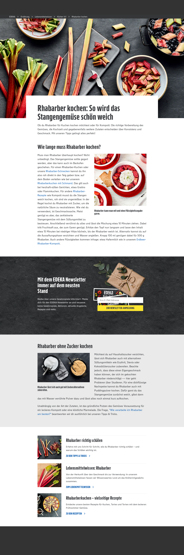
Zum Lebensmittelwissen (80, 487)
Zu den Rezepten (76, 513)
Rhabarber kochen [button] (79, 16)
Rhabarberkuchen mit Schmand (55, 183)
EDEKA (12, 16)
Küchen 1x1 (61, 16)
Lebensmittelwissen (43, 16)
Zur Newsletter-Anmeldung (120, 308)
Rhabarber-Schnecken (58, 171)
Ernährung (25, 16)
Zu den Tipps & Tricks (79, 456)
